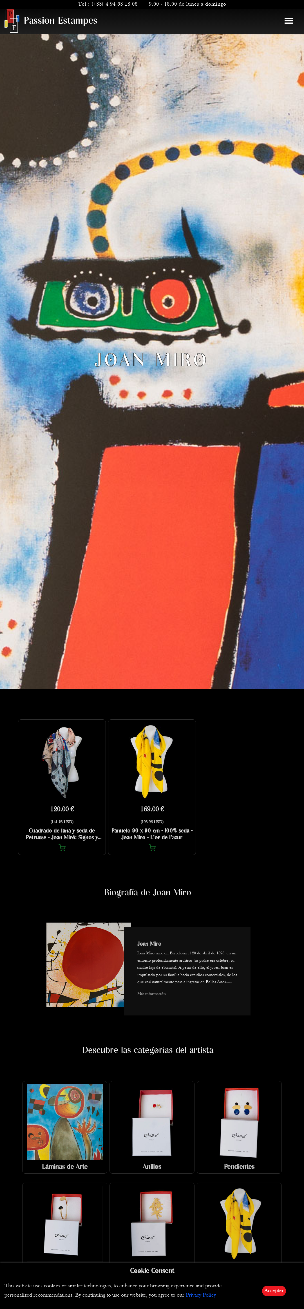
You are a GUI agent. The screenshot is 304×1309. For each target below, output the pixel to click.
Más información (151, 994)
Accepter (274, 1291)
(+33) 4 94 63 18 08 (114, 4)
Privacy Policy (201, 1295)
